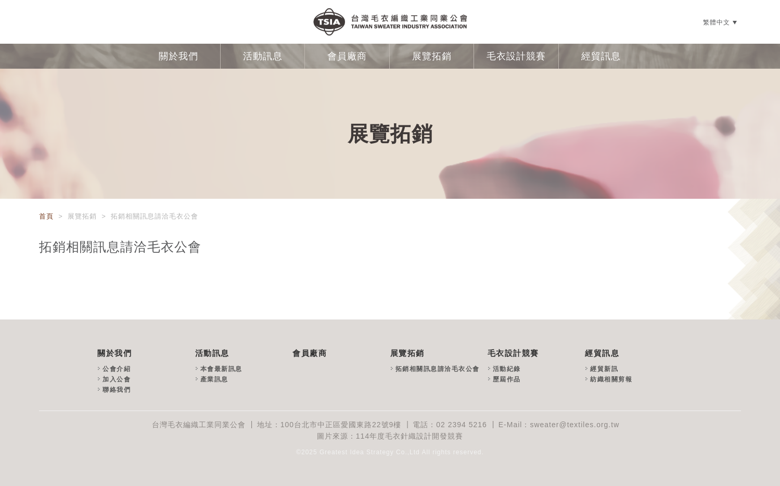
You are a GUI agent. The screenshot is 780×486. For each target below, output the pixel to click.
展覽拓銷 (432, 56)
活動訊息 (263, 56)
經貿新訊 (604, 369)
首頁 (47, 216)
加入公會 (117, 379)
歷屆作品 (507, 379)
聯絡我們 (117, 389)
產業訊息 (214, 379)
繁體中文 (716, 22)
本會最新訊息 (221, 369)
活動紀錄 (507, 369)
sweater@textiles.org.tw (574, 424)
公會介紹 (117, 369)
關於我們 (178, 56)
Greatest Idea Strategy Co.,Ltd (369, 452)
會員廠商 (347, 56)
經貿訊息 (601, 56)
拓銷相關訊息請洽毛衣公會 (437, 369)
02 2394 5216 (461, 424)
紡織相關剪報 (611, 379)
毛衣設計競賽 (516, 56)
